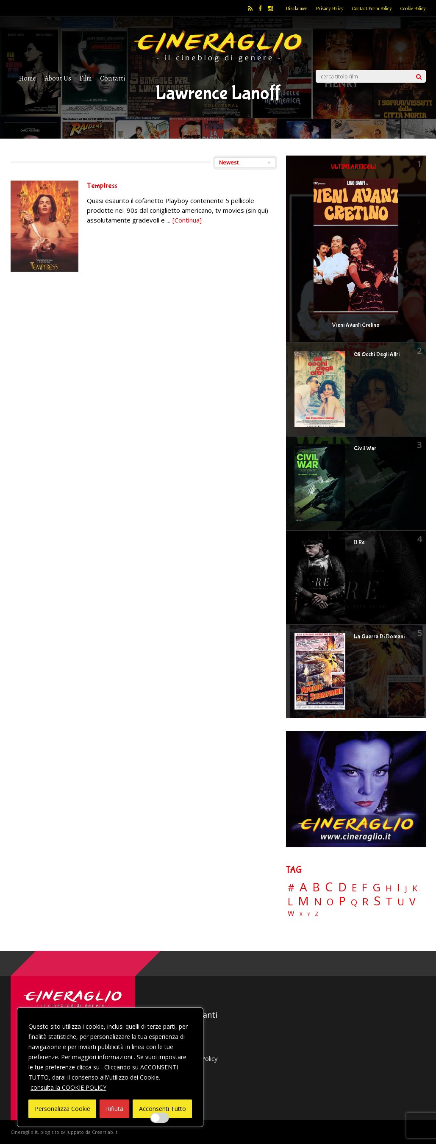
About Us (57, 78)
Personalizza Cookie (62, 1109)
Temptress (102, 185)
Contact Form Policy (372, 8)
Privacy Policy (330, 8)
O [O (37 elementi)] (330, 902)
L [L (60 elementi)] (290, 901)
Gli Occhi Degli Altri (377, 354)
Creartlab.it (104, 1132)
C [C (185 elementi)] (329, 887)
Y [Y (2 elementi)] (309, 914)
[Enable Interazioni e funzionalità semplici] (159, 1118)
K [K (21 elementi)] (414, 888)
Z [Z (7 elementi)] (317, 913)
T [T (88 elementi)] (389, 901)
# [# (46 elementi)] (291, 888)
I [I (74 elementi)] (398, 887)
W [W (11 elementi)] (291, 913)
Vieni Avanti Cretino (356, 325)
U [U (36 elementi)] (400, 902)
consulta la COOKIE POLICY (68, 1087)
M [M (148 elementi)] (303, 901)
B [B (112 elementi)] (316, 887)
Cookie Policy (413, 8)
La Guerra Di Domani (379, 636)
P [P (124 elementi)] (342, 901)
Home (27, 78)
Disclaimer (296, 8)
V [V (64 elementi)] (412, 901)
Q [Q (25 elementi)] (354, 902)
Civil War (365, 448)
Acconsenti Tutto (162, 1109)
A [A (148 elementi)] (303, 887)
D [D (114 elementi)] (342, 887)
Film (86, 78)
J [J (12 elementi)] (406, 888)
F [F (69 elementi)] (364, 887)
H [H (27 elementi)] (389, 888)
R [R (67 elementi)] (365, 901)
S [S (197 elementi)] (377, 901)
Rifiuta (114, 1109)
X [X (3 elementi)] (301, 914)
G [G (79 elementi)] (376, 887)
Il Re (359, 542)
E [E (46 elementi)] (354, 888)
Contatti (112, 78)
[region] (110, 1067)
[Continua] (187, 220)
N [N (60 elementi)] (318, 901)
